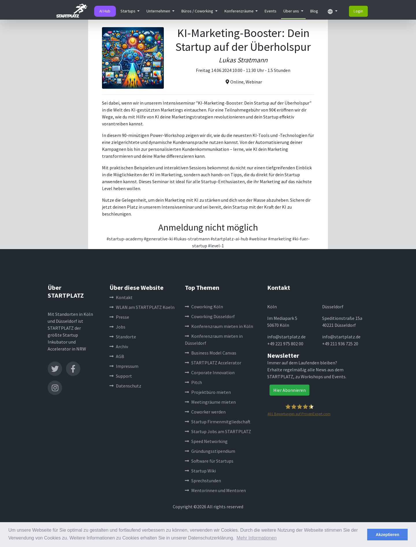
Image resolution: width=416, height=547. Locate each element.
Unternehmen (158, 11)
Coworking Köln (204, 306)
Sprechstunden (203, 480)
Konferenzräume (239, 11)
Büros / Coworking (197, 11)
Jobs (117, 327)
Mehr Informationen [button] (257, 537)
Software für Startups (209, 461)
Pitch (193, 382)
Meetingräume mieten (210, 402)
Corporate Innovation (210, 372)
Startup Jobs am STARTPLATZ (218, 431)
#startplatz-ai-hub (229, 239)
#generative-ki (158, 239)
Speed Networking (206, 441)
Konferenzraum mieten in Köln (219, 326)
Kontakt (121, 297)
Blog (314, 11)
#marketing (279, 239)
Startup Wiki (200, 471)
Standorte (122, 337)
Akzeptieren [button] (387, 534)
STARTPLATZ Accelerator (213, 363)
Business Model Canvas (210, 353)
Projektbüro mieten (208, 392)
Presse (119, 317)
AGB (116, 356)
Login (358, 11)
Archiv (118, 346)
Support (120, 376)
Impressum (123, 366)
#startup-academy (125, 239)
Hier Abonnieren (289, 390)
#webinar (258, 239)
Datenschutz (125, 386)
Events (270, 11)
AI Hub (104, 11)
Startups (128, 11)
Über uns (291, 11)
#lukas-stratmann (192, 239)
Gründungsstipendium (210, 451)
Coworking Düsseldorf (210, 316)
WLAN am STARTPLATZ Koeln (141, 307)
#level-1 (216, 246)
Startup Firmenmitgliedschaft (217, 421)
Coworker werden (205, 412)
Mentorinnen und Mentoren (215, 490)
